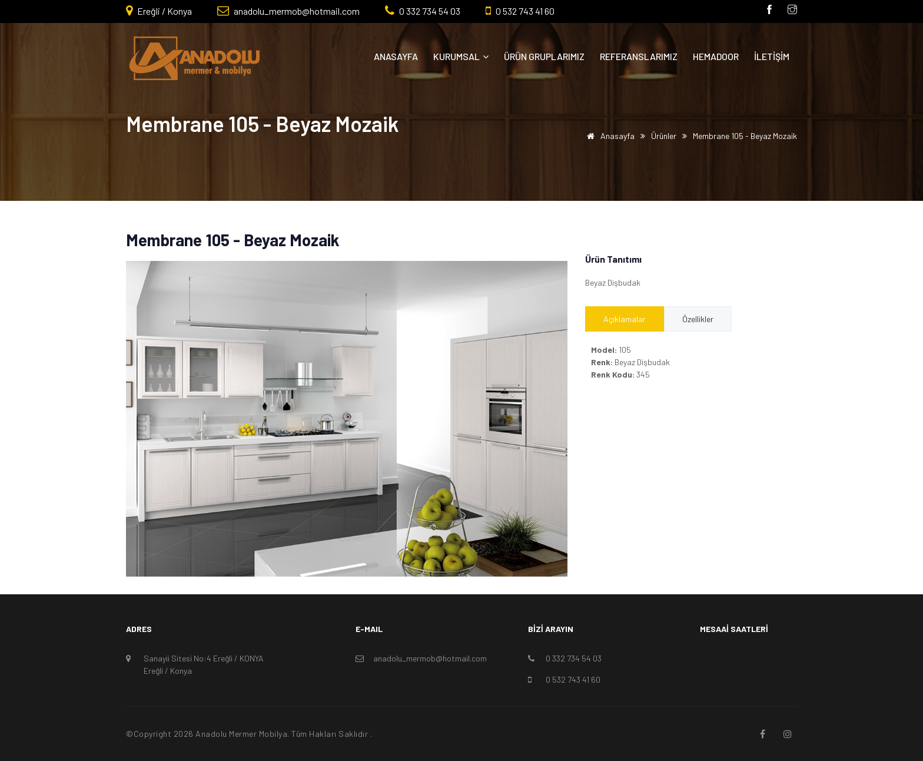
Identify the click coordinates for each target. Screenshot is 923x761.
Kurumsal (461, 56)
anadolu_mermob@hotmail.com (296, 10)
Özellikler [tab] (697, 319)
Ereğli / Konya (163, 10)
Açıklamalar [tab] (624, 319)
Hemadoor (716, 56)
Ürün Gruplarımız (544, 56)
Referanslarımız (639, 56)
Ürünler (663, 136)
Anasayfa (396, 56)
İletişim (771, 56)
